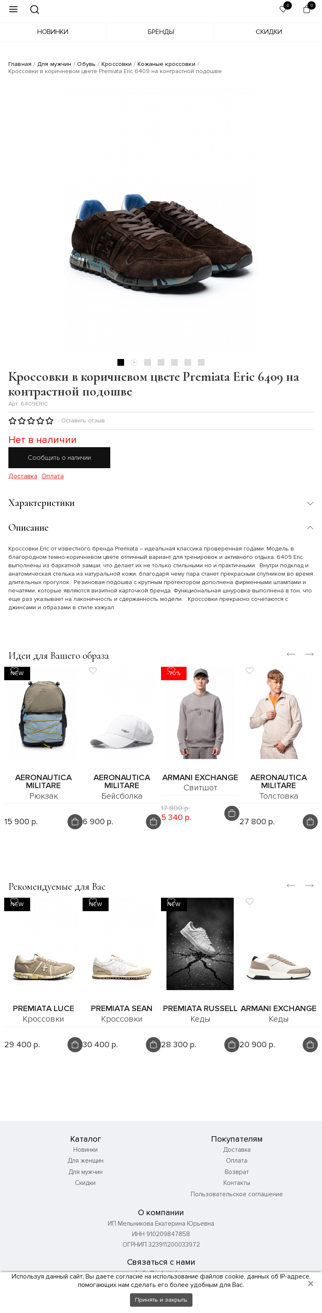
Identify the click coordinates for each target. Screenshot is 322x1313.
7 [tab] (201, 362)
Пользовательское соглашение (237, 1194)
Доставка (22, 476)
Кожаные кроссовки (166, 64)
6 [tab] (187, 362)
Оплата (53, 476)
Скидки (269, 32)
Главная (19, 64)
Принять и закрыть (161, 1299)
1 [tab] (120, 362)
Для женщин (86, 1160)
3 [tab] (147, 362)
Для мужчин (54, 64)
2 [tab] (134, 362)
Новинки (52, 32)
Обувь (86, 64)
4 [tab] (161, 362)
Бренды (161, 32)
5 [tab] (174, 362)
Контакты (236, 1183)
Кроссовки (116, 64)
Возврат (237, 1172)
